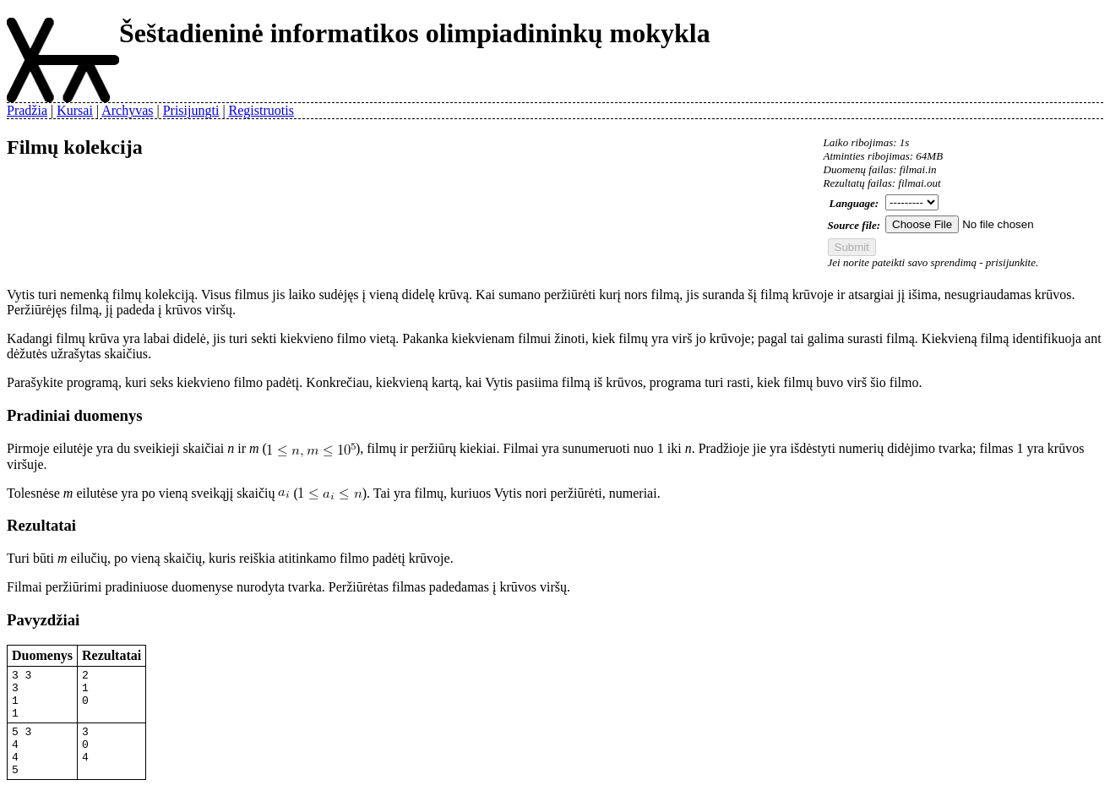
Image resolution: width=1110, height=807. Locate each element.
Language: (854, 203)
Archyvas (127, 110)
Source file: (854, 225)
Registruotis (261, 110)
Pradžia (27, 110)
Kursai (75, 110)
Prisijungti (191, 110)
